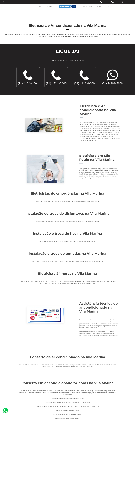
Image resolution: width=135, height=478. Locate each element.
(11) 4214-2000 (116, 2)
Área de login (129, 2)
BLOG (107, 7)
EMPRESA (49, 7)
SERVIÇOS (99, 7)
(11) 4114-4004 (106, 2)
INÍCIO (41, 7)
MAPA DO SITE (87, 7)
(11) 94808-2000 (8, 2)
